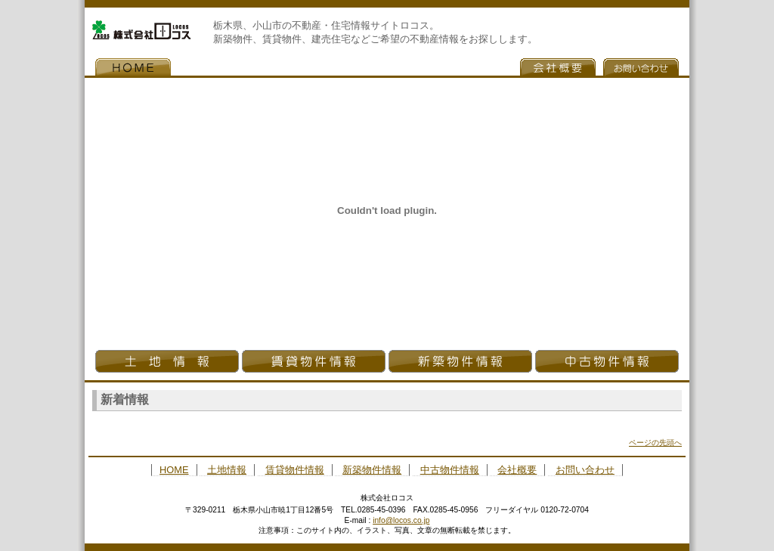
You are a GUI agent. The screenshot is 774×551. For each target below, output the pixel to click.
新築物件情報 (460, 361)
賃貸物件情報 (294, 469)
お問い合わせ (641, 67)
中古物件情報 (607, 361)
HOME (133, 67)
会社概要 (558, 67)
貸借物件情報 (313, 361)
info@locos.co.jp (401, 520)
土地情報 (167, 361)
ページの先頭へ (655, 442)
